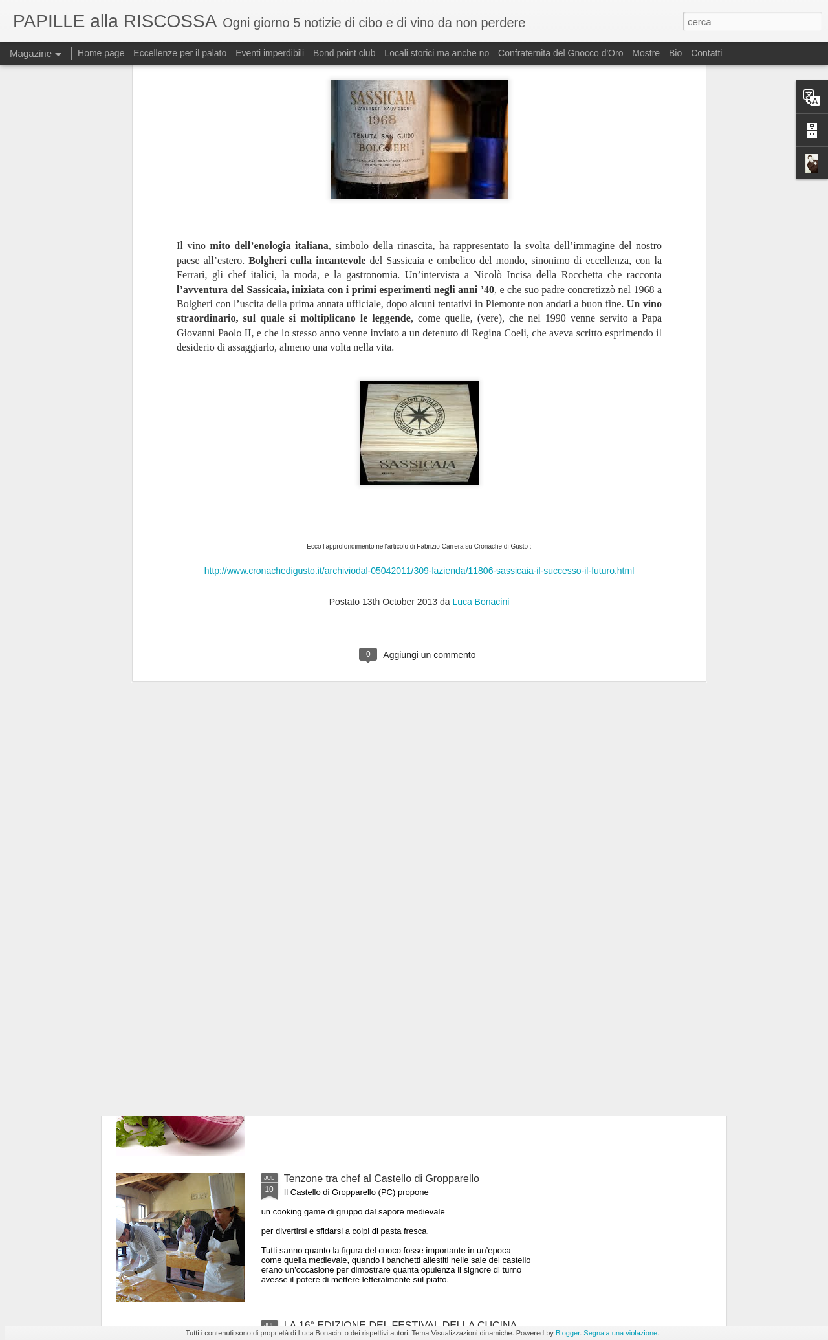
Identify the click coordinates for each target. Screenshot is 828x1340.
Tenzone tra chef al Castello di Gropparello (381, 1178)
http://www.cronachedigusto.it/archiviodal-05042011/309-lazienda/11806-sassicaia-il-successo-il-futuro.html (419, 365)
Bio (675, 53)
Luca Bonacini (480, 396)
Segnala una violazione (620, 1333)
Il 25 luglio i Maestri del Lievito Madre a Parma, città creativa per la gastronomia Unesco (402, 890)
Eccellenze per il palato (179, 53)
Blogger (568, 1333)
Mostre (646, 53)
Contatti (706, 53)
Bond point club (344, 53)
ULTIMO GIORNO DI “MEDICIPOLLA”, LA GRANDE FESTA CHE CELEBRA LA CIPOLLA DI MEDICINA (404, 1037)
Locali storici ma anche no (436, 53)
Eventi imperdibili (269, 53)
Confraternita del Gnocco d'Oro (560, 53)
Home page (101, 53)
